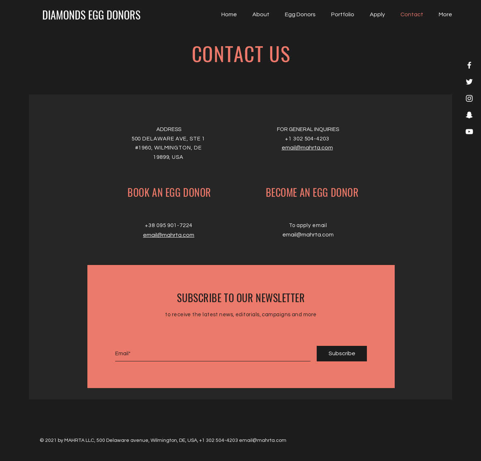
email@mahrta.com (168, 235)
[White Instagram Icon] (469, 98)
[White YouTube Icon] (469, 131)
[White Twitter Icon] (469, 81)
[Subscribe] (342, 353)
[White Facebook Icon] (469, 65)
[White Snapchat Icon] (469, 114)
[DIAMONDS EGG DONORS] (91, 14)
